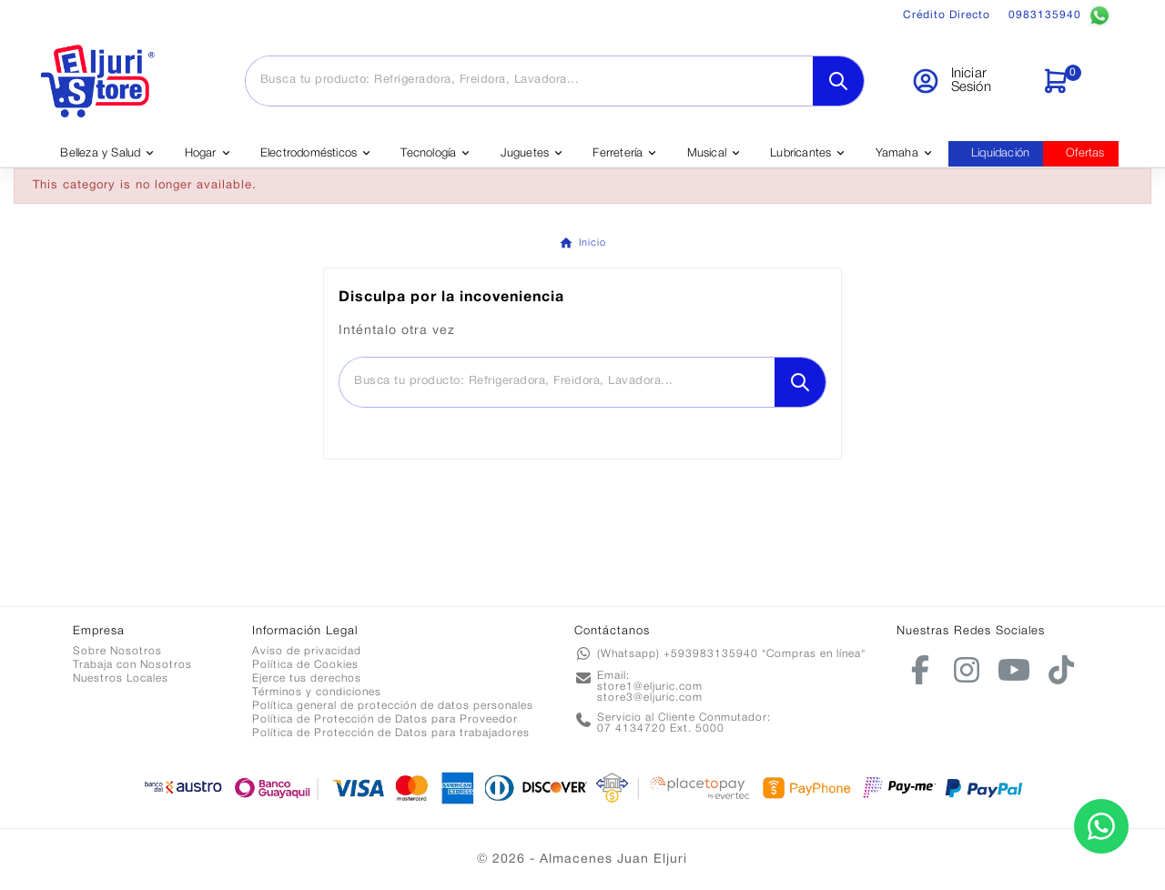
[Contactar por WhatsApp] (1101, 826)
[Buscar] (530, 80)
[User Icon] (965, 81)
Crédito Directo (946, 15)
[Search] (838, 81)
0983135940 (1059, 15)
